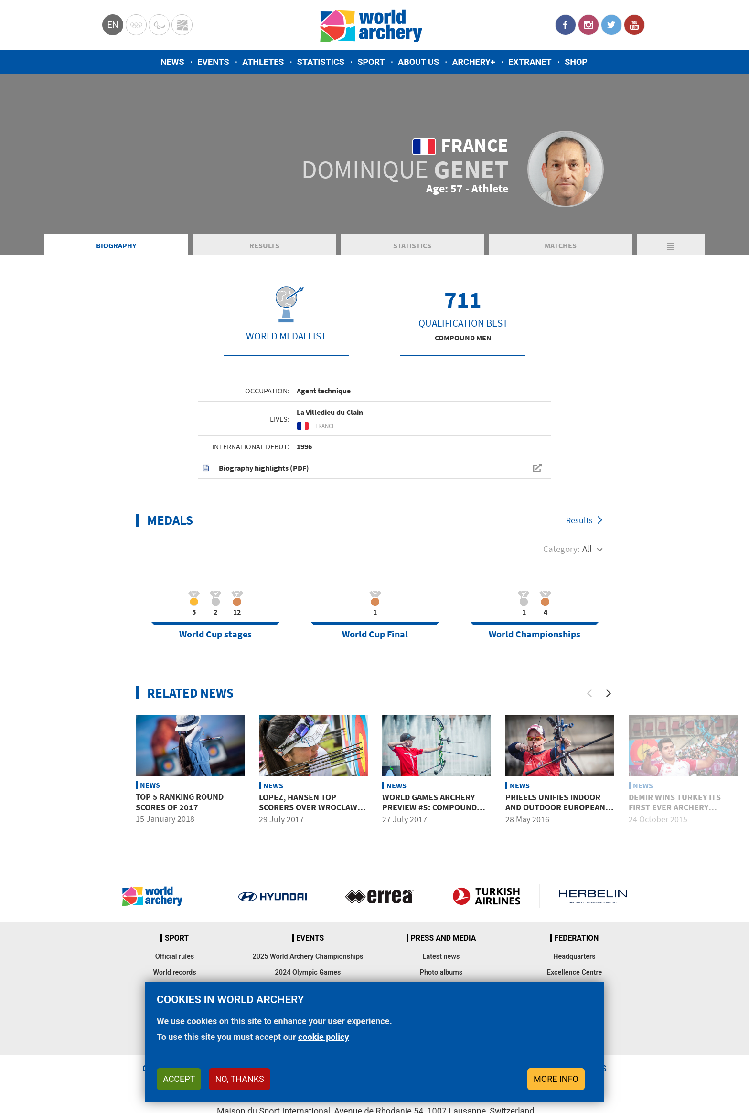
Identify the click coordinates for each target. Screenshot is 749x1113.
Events (213, 62)
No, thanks (239, 1079)
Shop (576, 62)
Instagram (588, 24)
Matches (561, 245)
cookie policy (323, 1037)
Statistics (320, 62)
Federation (577, 938)
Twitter (611, 24)
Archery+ (473, 62)
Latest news (441, 957)
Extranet (529, 62)
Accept (179, 1079)
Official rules (174, 957)
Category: (561, 548)
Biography (116, 245)
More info (556, 1079)
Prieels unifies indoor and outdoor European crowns (555, 807)
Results (264, 245)
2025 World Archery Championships (308, 957)
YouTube (634, 24)
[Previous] (589, 693)
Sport (371, 62)
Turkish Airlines (486, 896)
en (112, 25)
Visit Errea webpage (379, 896)
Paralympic (159, 24)
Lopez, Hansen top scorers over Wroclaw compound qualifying (308, 807)
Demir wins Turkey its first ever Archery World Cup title (675, 807)
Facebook (565, 24)
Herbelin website (593, 896)
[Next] (608, 693)
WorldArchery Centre (182, 24)
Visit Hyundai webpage (272, 896)
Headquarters (574, 957)
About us (418, 62)
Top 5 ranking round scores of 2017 (180, 802)
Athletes (263, 62)
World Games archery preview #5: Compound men (429, 807)
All (587, 548)
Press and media (443, 938)
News (172, 62)
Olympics (136, 24)
